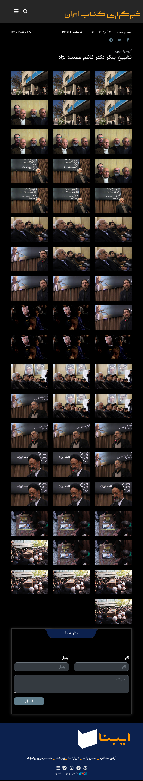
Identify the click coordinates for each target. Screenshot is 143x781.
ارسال (29, 701)
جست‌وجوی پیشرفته (37, 758)
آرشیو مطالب (111, 758)
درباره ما (74, 758)
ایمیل (65, 657)
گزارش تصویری (123, 51)
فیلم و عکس (124, 32)
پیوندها (60, 758)
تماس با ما (91, 758)
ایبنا (102, 15)
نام (127, 657)
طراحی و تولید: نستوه (70, 774)
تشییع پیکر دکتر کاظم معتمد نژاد (95, 57)
